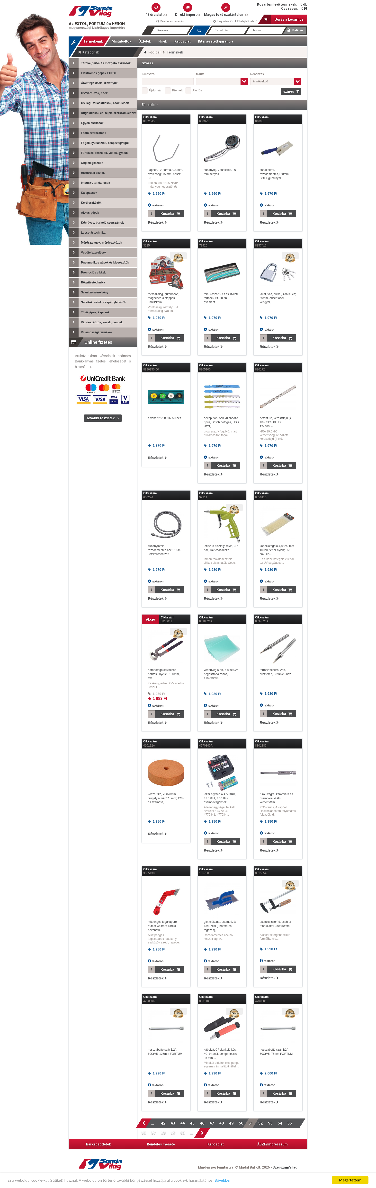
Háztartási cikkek (87, 173)
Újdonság (155, 90)
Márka (200, 74)
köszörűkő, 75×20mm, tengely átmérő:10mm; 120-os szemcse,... (166, 798)
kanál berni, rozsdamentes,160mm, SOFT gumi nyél (274, 174)
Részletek (157, 222)
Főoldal (154, 52)
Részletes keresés (170, 21)
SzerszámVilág (285, 1167)
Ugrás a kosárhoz (284, 19)
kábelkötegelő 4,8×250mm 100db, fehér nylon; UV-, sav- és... (277, 550)
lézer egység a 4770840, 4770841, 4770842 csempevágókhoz (220, 798)
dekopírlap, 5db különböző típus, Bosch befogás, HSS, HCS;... (222, 422)
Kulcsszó (148, 74)
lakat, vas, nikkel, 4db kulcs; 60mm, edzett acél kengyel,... (278, 298)
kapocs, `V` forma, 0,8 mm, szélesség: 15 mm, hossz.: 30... (165, 174)
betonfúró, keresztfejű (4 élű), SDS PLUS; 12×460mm (275, 422)
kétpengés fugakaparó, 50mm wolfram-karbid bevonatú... (163, 926)
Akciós (197, 90)
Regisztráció (223, 21)
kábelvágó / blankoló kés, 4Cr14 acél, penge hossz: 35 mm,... (220, 1054)
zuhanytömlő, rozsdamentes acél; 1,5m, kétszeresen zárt (164, 550)
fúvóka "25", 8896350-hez (164, 418)
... (153, 1123)
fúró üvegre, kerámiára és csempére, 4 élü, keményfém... (276, 798)
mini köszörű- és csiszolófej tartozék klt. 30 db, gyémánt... (221, 298)
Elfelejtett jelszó (245, 21)
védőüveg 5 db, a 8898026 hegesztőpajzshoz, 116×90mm (221, 674)
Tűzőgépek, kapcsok (89, 312)
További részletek (100, 418)
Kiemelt (177, 90)
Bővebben (223, 1180)
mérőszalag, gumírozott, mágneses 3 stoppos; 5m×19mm (163, 298)
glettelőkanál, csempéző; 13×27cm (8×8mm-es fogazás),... (220, 926)
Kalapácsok (83, 193)
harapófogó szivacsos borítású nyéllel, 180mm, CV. (164, 674)
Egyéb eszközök (86, 123)
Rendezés (257, 74)
